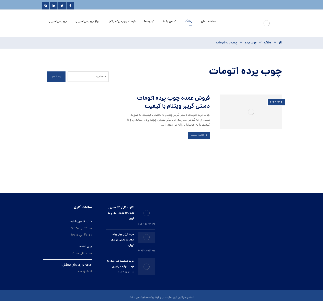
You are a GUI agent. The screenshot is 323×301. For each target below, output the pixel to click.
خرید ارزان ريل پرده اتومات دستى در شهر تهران (122, 240)
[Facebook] (70, 5)
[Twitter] (62, 5)
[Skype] (45, 5)
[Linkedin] (53, 5)
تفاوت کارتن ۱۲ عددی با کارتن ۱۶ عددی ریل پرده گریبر (121, 213)
